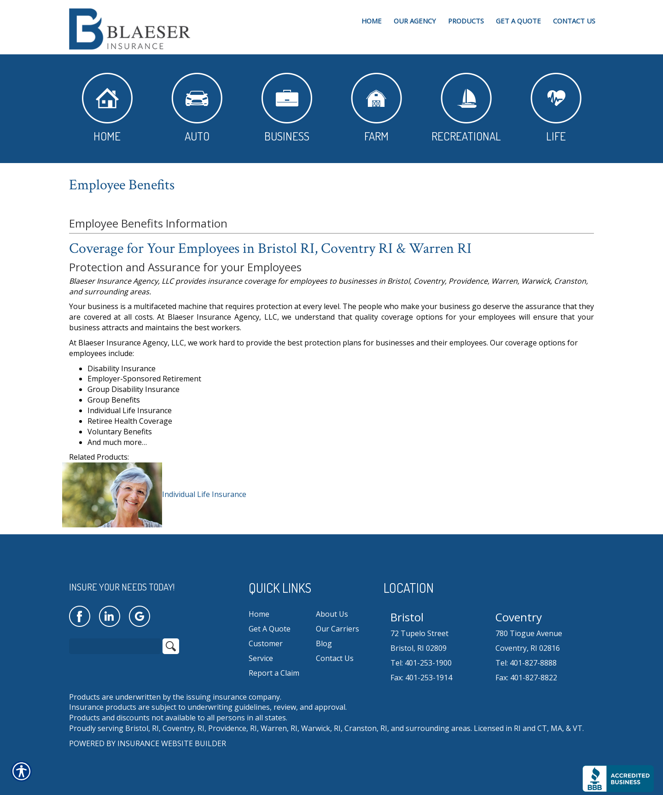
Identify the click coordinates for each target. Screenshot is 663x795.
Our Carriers (337, 629)
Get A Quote (270, 629)
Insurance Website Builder (171, 743)
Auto (196, 108)
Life (556, 108)
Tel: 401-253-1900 (421, 663)
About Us (332, 614)
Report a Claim (274, 673)
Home (107, 108)
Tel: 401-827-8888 (526, 663)
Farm (376, 108)
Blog (324, 643)
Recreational (466, 108)
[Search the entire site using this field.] (115, 646)
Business (287, 108)
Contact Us (335, 658)
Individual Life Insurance (204, 494)
